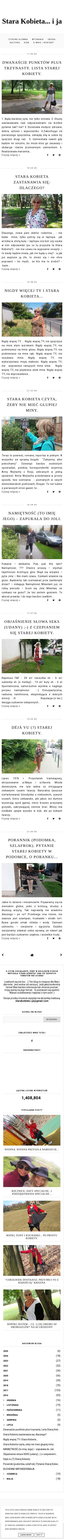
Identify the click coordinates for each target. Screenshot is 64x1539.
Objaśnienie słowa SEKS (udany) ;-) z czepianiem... (30, 1454)
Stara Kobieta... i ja (32, 21)
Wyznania (38, 39)
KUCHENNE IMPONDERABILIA (18, 1469)
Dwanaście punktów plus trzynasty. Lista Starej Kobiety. (32, 68)
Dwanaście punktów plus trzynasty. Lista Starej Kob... (31, 1429)
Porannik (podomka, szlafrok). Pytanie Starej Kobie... (31, 1464)
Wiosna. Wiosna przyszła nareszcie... (32, 1149)
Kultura (15, 43)
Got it (39, 1535)
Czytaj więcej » (11, 155)
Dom (26, 43)
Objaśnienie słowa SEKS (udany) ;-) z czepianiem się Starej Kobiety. (32, 627)
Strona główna (18, 39)
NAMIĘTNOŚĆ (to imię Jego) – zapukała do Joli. (28, 1449)
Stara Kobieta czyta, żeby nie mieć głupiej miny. (32, 404)
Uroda (52, 39)
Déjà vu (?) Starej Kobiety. (16, 1459)
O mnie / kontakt (43, 43)
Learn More (26, 1535)
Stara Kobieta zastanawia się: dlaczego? (32, 182)
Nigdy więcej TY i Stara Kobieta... (20, 1439)
